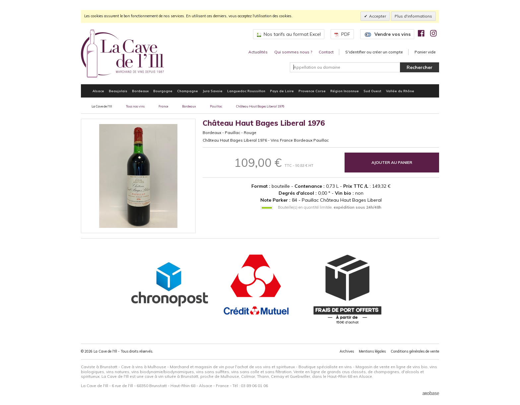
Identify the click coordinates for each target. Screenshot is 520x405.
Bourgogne (162, 91)
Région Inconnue (344, 91)
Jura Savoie (213, 91)
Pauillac (216, 106)
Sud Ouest (372, 91)
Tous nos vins (135, 106)
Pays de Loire (282, 91)
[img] (421, 33)
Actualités (258, 51)
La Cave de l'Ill (102, 106)
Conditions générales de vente (415, 351)
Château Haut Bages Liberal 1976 (260, 106)
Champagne (187, 91)
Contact (326, 51)
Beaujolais (118, 91)
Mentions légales (372, 351)
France (163, 106)
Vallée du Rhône (400, 91)
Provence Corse (312, 91)
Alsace (98, 91)
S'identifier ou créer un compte (374, 51)
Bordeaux (140, 91)
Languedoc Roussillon (246, 91)
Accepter (377, 16)
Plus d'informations (413, 16)
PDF (342, 34)
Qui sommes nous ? (293, 51)
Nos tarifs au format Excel (289, 34)
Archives (347, 351)
